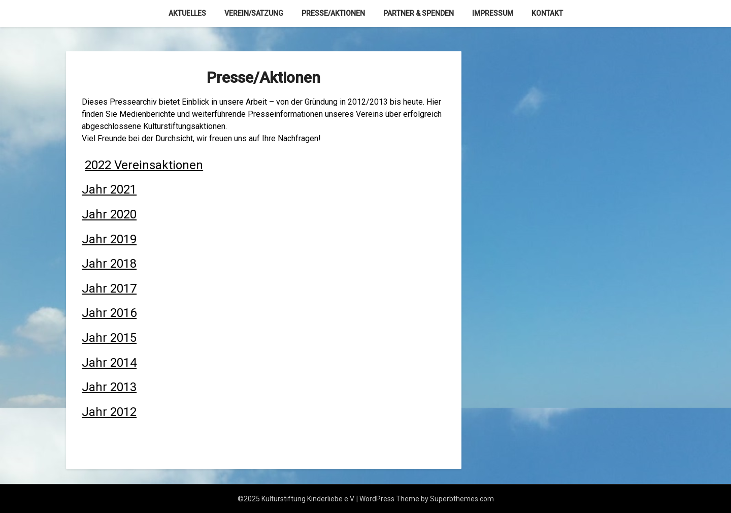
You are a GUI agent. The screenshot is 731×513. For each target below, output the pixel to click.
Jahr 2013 (109, 387)
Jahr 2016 (109, 313)
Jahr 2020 (109, 214)
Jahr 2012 (109, 412)
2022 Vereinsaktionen (144, 165)
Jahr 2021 (109, 189)
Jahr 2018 (109, 263)
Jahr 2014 (109, 363)
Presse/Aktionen (333, 13)
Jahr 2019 (109, 239)
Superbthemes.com (462, 499)
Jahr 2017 (109, 288)
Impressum (492, 13)
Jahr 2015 (109, 338)
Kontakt (547, 13)
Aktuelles (187, 13)
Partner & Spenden (418, 13)
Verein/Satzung (253, 13)
